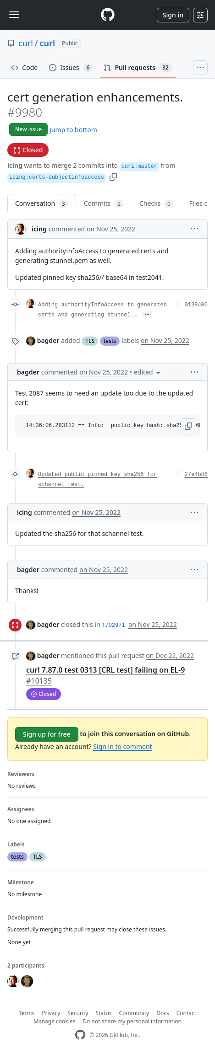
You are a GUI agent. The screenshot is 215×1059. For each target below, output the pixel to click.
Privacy (51, 1013)
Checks (156, 204)
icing (14, 165)
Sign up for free (47, 734)
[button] (113, 176)
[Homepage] (107, 14)
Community (134, 1013)
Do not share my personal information (132, 1021)
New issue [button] (28, 129)
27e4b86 (196, 474)
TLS (89, 341)
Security (77, 1013)
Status (103, 1013)
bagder (48, 340)
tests (110, 341)
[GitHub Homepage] (80, 1035)
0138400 (196, 305)
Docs (162, 1013)
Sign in (173, 15)
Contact (186, 1013)
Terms (27, 1013)
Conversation (41, 204)
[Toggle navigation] (14, 14)
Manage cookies (54, 1021)
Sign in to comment (122, 746)
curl (25, 42)
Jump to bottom (73, 129)
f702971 (113, 625)
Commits (104, 204)
